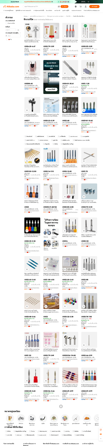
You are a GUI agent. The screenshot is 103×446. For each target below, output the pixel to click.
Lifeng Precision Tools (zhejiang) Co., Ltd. (89, 286)
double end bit (42, 435)
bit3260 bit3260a (43, 140)
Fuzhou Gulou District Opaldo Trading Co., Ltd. (32, 359)
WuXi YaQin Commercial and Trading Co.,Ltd (51, 53)
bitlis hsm (18, 435)
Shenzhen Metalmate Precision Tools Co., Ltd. (51, 178)
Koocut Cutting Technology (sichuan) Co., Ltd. (70, 124)
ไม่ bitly (32, 431)
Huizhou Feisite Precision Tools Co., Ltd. (89, 244)
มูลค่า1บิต (54, 140)
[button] (59, 6)
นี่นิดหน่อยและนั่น (29, 435)
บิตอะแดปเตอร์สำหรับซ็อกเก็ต (32, 144)
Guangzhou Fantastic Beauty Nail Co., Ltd (70, 287)
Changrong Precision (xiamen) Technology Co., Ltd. (89, 210)
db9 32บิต (9, 435)
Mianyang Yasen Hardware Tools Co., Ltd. (70, 54)
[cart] (81, 6)
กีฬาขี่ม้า (68, 16)
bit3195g (67, 431)
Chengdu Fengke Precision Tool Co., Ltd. (32, 124)
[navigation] (13, 211)
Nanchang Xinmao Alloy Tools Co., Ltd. (70, 90)
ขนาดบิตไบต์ (51, 136)
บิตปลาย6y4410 (42, 431)
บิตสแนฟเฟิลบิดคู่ (66, 435)
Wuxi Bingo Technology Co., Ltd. (32, 324)
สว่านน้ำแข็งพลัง (86, 431)
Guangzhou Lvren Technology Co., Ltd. (70, 244)
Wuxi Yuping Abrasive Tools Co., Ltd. (51, 124)
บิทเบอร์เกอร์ (28, 136)
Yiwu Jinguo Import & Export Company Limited (51, 287)
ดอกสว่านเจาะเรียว (55, 431)
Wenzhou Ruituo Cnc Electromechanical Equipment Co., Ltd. (89, 178)
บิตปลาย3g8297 (54, 435)
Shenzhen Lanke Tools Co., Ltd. (70, 175)
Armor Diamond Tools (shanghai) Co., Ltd (32, 287)
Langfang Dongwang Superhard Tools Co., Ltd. (32, 210)
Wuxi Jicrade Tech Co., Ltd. (88, 91)
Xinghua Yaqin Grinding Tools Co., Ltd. (89, 51)
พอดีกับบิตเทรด (39, 136)
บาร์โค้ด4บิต (61, 136)
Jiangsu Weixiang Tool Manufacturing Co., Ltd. (32, 53)
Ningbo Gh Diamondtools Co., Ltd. (89, 130)
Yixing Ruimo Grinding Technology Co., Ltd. (32, 250)
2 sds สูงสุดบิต (85, 136)
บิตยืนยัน (75, 431)
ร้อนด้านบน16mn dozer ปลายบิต (81, 140)
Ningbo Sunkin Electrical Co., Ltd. (32, 87)
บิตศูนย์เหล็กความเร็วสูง (67, 144)
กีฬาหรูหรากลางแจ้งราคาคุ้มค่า (55, 16)
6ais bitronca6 (73, 136)
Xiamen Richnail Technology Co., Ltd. (70, 212)
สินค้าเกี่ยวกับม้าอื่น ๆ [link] (78, 16)
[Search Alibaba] (40, 6)
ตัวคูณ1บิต (46, 144)
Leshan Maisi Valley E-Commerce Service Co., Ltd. (32, 178)
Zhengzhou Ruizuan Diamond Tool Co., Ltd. (51, 210)
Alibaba (26, 16)
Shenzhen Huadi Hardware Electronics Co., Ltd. (51, 321)
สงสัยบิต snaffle (65, 140)
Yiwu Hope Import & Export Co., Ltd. (70, 325)
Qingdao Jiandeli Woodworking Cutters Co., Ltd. (89, 326)
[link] (101, 429)
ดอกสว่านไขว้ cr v (30, 140)
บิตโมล (55, 144)
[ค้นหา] (64, 6)
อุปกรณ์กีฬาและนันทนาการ (37, 16)
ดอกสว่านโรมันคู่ (79, 435)
